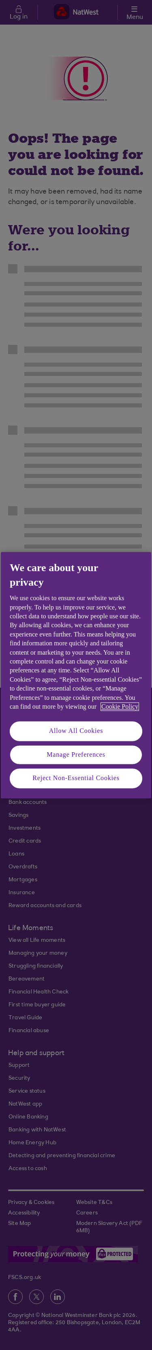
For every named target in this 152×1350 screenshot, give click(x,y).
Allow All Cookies (76, 731)
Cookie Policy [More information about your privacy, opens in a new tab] (119, 706)
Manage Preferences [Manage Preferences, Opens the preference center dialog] (76, 754)
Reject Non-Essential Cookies (75, 778)
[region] (76, 675)
